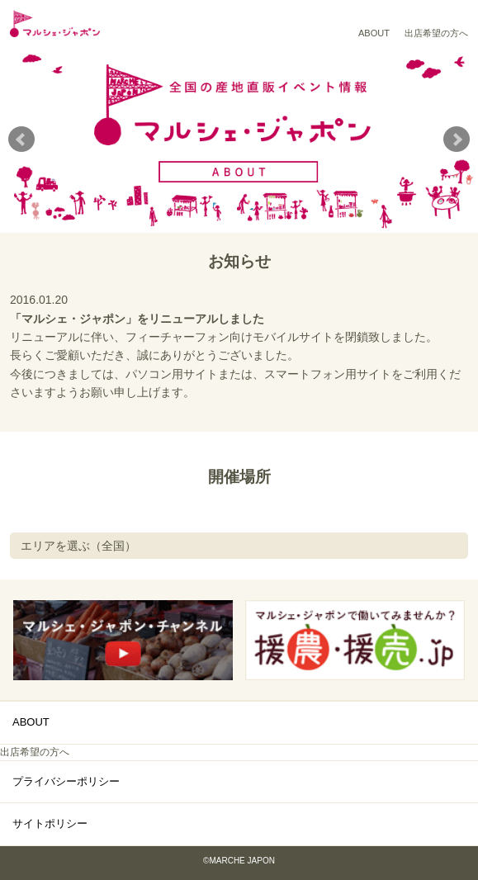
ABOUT (374, 33)
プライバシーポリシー (66, 781)
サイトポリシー (50, 823)
